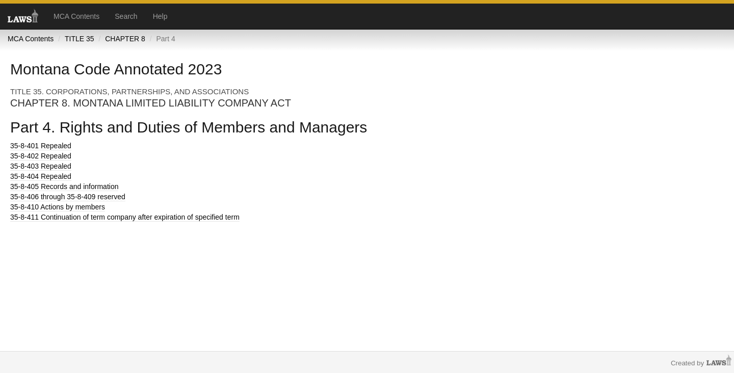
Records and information (64, 186)
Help (160, 16)
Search (126, 16)
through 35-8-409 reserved (67, 197)
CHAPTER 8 (125, 39)
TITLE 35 (79, 39)
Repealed (40, 146)
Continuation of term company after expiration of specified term (125, 217)
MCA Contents (76, 16)
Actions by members (57, 207)
